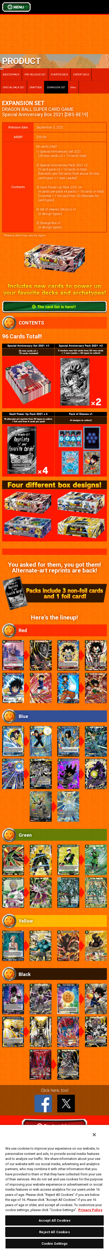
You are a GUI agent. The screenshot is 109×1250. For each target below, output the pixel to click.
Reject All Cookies (54, 1232)
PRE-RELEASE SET (35, 74)
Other (73, 87)
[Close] (94, 1134)
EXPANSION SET (56, 87)
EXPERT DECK (81, 74)
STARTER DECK (59, 74)
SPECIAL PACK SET (13, 87)
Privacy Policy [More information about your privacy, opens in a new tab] (90, 1210)
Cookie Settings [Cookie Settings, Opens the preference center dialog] (54, 1244)
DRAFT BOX (35, 87)
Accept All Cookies (54, 1220)
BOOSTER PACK (9, 72)
